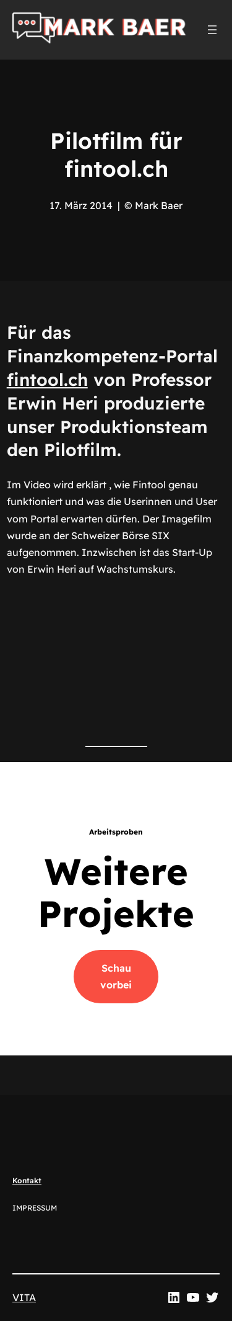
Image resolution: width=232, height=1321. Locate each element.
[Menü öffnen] (212, 29)
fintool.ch (47, 379)
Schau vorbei (116, 976)
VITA (24, 1297)
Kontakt (26, 1180)
